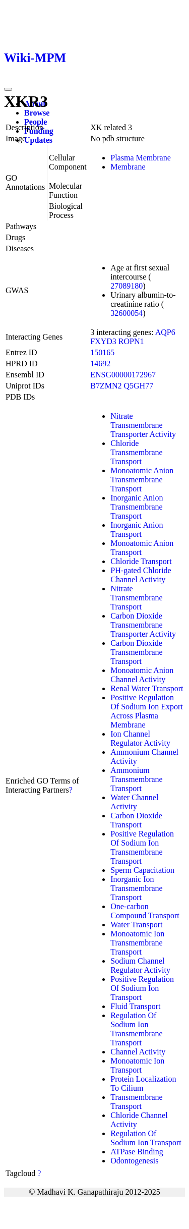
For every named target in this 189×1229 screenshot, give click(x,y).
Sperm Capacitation (142, 870)
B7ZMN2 (105, 385)
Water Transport (136, 924)
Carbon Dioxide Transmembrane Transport (136, 652)
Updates (38, 140)
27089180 (126, 286)
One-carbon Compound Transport (144, 911)
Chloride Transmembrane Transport (136, 452)
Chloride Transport (140, 561)
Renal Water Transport (146, 688)
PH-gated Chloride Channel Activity (140, 575)
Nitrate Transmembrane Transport (136, 597)
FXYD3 (103, 341)
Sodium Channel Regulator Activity (140, 965)
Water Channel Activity (134, 802)
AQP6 (165, 332)
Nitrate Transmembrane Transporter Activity (143, 425)
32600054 (126, 313)
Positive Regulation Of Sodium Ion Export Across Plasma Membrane (146, 711)
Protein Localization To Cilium (143, 1083)
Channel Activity (137, 1051)
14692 (100, 363)
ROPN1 (131, 341)
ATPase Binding (136, 1151)
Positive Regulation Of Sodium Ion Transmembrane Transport (142, 847)
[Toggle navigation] (8, 89)
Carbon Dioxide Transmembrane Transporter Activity (143, 624)
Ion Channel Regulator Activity (140, 738)
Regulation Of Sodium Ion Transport (145, 1138)
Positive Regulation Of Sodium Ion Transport (142, 988)
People (35, 122)
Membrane (127, 166)
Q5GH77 (139, 385)
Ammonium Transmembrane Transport (136, 779)
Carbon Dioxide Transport (136, 820)
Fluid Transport (135, 1006)
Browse (36, 112)
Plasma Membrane (140, 157)
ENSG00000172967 (123, 374)
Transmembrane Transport (136, 1101)
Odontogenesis (134, 1160)
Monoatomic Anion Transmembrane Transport (141, 479)
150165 (102, 352)
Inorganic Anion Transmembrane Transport (136, 506)
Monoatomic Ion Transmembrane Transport (137, 942)
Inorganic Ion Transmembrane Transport (136, 888)
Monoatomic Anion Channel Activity (141, 675)
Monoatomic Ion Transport (137, 1065)
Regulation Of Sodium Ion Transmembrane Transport (136, 1029)
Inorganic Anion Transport (136, 529)
